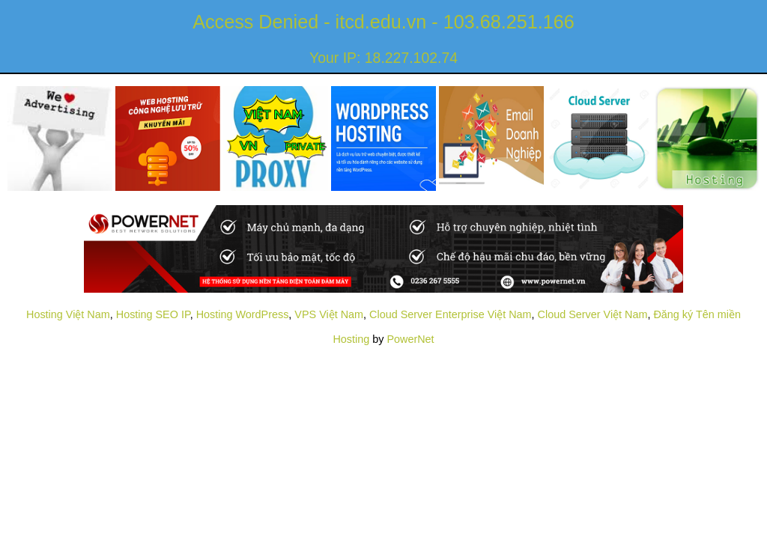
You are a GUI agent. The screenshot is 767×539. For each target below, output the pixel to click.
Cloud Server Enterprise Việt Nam (450, 314)
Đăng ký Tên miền (697, 314)
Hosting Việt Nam (68, 314)
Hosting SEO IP (153, 314)
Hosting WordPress (242, 314)
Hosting (351, 339)
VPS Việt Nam (328, 314)
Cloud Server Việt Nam (593, 314)
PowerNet (410, 339)
